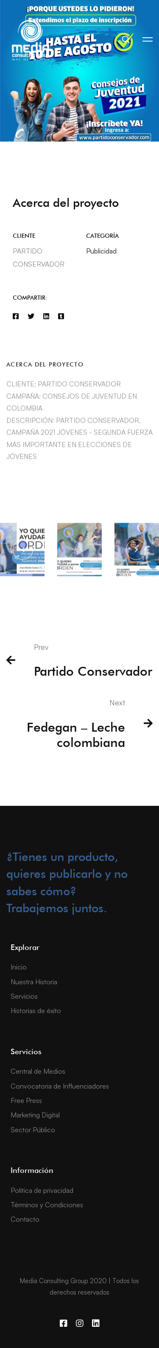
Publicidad (101, 251)
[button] (23, 556)
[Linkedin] (46, 317)
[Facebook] (15, 317)
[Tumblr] (61, 317)
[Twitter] (31, 317)
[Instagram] (80, 1323)
